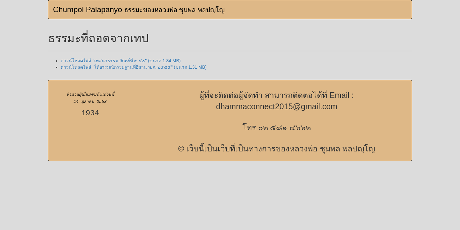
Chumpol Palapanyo (139, 9)
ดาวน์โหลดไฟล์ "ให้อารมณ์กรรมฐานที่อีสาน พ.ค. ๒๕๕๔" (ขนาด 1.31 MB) (134, 67)
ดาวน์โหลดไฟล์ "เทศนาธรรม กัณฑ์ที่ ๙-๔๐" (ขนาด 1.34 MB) (121, 60)
